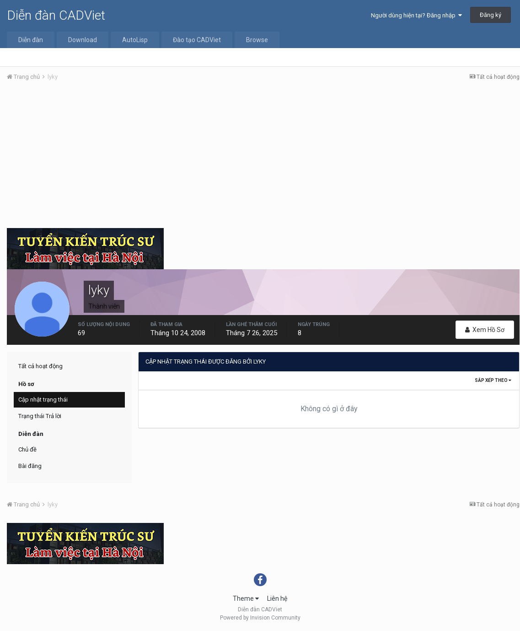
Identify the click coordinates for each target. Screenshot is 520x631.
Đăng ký (490, 14)
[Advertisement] (263, 157)
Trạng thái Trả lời (39, 416)
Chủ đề (27, 449)
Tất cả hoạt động (40, 366)
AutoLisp (135, 40)
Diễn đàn (30, 40)
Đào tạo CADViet (197, 40)
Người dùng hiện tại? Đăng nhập (416, 15)
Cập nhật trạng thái (43, 399)
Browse (257, 40)
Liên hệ (277, 598)
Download (82, 40)
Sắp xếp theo (493, 380)
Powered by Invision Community (260, 618)
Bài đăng (30, 465)
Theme (246, 598)
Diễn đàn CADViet (56, 15)
